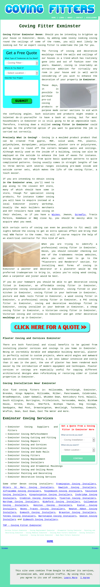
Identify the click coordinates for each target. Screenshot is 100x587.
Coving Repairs (30, 441)
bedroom (60, 307)
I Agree (85, 577)
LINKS (61, 18)
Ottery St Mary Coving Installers (28, 487)
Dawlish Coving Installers (77, 487)
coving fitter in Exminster (70, 124)
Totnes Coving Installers (19, 516)
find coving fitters (25, 390)
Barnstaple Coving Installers (58, 516)
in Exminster (87, 79)
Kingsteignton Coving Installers (50, 494)
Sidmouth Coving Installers (40, 519)
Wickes (56, 214)
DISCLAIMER (91, 18)
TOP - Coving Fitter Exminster (22, 525)
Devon (23, 484)
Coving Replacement (33, 459)
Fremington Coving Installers (76, 484)
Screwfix (80, 214)
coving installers (41, 484)
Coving (37, 162)
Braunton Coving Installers (77, 512)
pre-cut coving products (47, 103)
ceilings (23, 41)
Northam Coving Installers (21, 501)
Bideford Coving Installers (61, 501)
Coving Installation (34, 448)
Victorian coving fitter (61, 310)
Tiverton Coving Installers (77, 498)
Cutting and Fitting (43, 437)
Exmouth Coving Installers (37, 512)
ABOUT (70, 18)
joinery (33, 204)
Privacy (95, 548)
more (65, 411)
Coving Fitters (30, 455)
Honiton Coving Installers (52, 505)
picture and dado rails (18, 296)
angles (28, 114)
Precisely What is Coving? (20, 137)
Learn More (70, 577)
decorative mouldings (67, 303)
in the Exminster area (17, 182)
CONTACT (79, 18)
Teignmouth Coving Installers (63, 491)
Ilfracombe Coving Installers (22, 491)
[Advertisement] (76, 194)
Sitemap (5, 548)
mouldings (9, 317)
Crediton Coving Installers (38, 498)
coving (93, 38)
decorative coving (85, 282)
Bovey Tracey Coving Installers (42, 509)
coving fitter (46, 45)
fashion (79, 62)
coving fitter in (51, 300)
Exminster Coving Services (28, 418)
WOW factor (16, 234)
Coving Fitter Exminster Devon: (23, 34)
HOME (54, 18)
